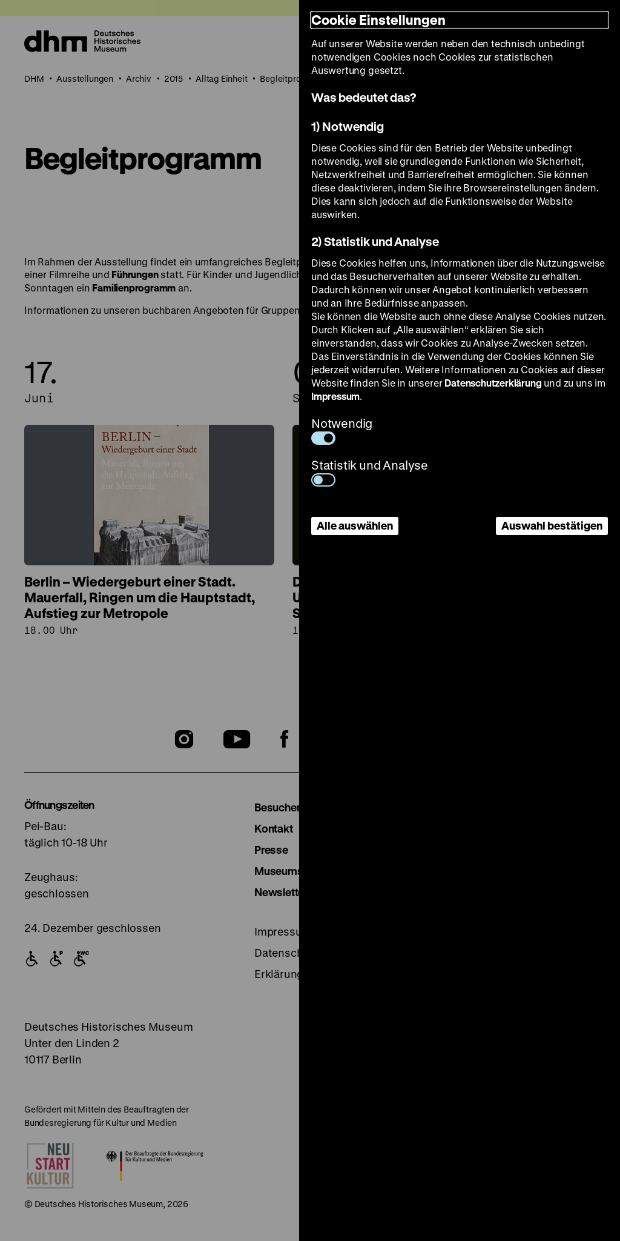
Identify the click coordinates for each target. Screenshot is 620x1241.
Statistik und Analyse (369, 472)
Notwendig (341, 430)
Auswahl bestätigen (551, 525)
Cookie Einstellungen (378, 19)
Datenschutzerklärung (492, 382)
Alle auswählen (355, 525)
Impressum (335, 396)
